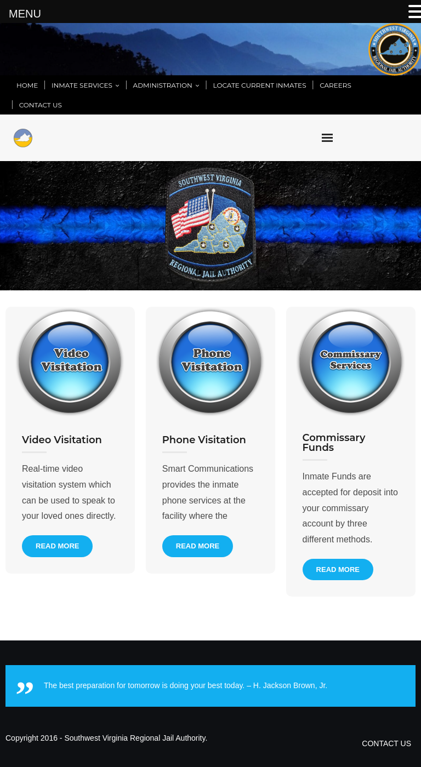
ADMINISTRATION (162, 85)
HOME (27, 85)
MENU (25, 14)
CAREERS (335, 85)
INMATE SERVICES (82, 85)
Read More (57, 546)
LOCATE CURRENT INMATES (259, 85)
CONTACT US (40, 105)
